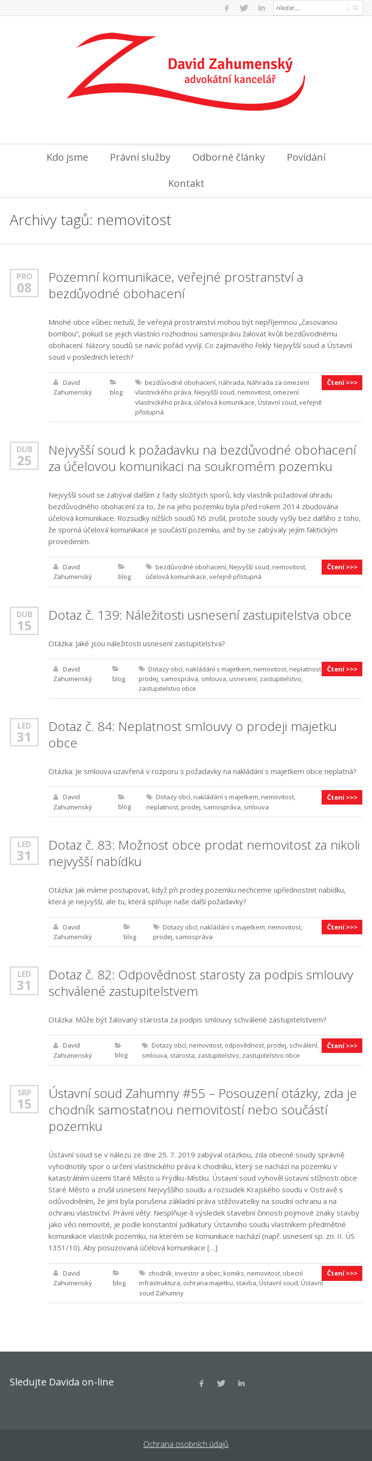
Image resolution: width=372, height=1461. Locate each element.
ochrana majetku (208, 1281)
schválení (303, 1043)
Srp (24, 1090)
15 (24, 624)
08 (24, 287)
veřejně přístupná (235, 576)
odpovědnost (244, 1043)
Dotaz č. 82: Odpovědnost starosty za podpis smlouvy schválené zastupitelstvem (200, 981)
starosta (182, 1053)
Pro (24, 276)
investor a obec (197, 1271)
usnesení (243, 677)
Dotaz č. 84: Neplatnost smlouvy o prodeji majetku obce (192, 733)
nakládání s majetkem (218, 668)
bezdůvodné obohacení (180, 382)
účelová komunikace (224, 401)
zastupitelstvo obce (167, 687)
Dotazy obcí (165, 668)
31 (24, 736)
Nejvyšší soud (214, 392)
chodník (160, 1271)
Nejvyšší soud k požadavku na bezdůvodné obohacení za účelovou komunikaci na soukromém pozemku (202, 457)
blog (116, 392)
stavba (246, 1281)
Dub (24, 448)
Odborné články (228, 157)
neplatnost (305, 668)
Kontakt (186, 183)
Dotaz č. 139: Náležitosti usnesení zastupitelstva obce (200, 614)
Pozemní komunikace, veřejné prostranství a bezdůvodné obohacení (175, 285)
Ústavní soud (277, 401)
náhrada (231, 382)
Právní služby (140, 157)
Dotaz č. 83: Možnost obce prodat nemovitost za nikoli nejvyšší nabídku (204, 851)
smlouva (213, 677)
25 (24, 460)
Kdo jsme (67, 157)
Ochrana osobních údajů (186, 1441)
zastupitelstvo (280, 677)
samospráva (179, 677)
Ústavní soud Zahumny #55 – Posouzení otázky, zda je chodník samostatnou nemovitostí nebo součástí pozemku (202, 1107)
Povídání (306, 157)
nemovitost (253, 392)
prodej (148, 677)
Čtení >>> (342, 382)
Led (24, 724)
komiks (233, 1271)
